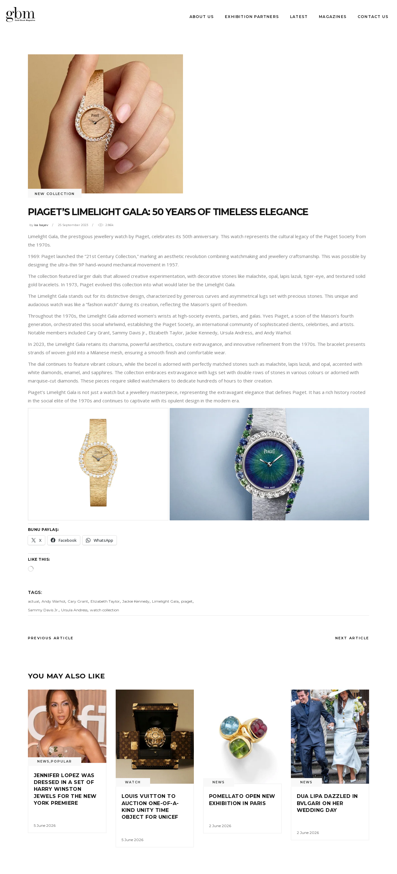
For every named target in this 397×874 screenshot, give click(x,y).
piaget (187, 601)
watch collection (104, 610)
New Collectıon (55, 194)
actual (33, 601)
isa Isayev (41, 225)
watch (133, 782)
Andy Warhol (53, 601)
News (43, 761)
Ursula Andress (74, 610)
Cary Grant (78, 601)
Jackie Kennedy (135, 601)
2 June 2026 (220, 825)
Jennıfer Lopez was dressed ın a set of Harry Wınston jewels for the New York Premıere (65, 789)
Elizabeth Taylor (105, 601)
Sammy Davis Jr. (43, 610)
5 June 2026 (45, 825)
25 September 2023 (73, 225)
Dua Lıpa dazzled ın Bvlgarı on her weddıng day (327, 803)
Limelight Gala (165, 601)
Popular (61, 761)
